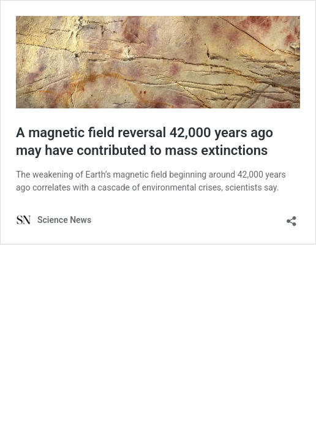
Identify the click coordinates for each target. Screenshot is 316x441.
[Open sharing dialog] (291, 217)
